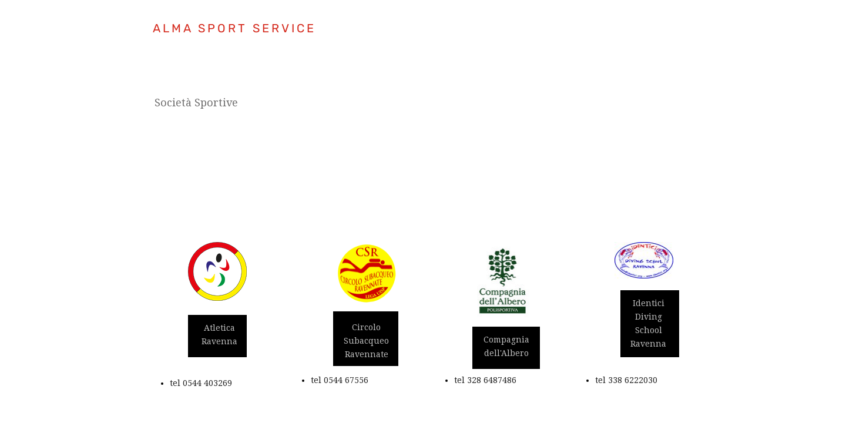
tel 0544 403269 (201, 383)
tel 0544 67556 (339, 380)
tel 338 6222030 (626, 380)
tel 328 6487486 (485, 380)
